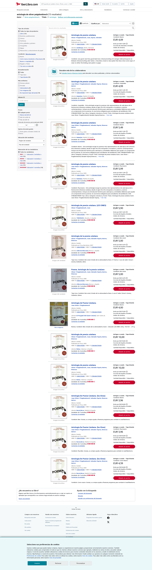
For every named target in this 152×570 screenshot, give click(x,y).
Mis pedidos (28, 527)
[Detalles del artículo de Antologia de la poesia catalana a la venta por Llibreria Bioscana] (59, 247)
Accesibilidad (69, 536)
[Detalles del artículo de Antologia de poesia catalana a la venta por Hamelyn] (59, 92)
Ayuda (131, 4)
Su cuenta (115, 4)
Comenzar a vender (129, 10)
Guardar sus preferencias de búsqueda (90, 498)
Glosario (80, 496)
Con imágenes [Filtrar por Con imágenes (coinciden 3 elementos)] (24, 90)
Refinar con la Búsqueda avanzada (70, 17)
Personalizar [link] (81, 563)
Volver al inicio (76, 509)
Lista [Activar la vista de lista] (74, 23)
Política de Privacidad (71, 527)
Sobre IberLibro (70, 517)
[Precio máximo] (31, 125)
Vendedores (108, 10)
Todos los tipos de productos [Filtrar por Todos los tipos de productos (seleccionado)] (28, 31)
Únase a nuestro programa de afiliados (53, 521)
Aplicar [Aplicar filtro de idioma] (21, 104)
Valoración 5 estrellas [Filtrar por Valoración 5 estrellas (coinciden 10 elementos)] (31, 167)
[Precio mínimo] (21, 125)
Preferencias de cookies (34, 556)
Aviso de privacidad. (55, 557)
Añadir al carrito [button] (124, 54)
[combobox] (61, 4)
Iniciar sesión (105, 4)
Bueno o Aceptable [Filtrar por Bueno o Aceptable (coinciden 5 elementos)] (26, 61)
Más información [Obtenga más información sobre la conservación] (31, 54)
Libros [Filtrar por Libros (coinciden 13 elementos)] (22, 33)
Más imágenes (58, 327)
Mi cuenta (27, 524)
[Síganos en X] (108, 522)
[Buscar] (85, 4)
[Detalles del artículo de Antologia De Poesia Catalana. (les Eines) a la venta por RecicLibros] (59, 407)
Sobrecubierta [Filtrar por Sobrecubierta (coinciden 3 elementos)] (24, 88)
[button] (133, 28)
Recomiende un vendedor (52, 525)
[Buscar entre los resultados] (91, 28)
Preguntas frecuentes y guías (94, 517)
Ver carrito (27, 530)
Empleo (68, 524)
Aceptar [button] (37, 563)
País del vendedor (24, 144)
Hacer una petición (24, 498)
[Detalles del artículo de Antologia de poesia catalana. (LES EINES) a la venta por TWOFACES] (59, 216)
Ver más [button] (109, 115)
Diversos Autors (77, 73)
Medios (68, 520)
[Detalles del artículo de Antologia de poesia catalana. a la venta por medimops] (59, 46)
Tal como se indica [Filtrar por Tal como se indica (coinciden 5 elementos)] (25, 66)
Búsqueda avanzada (23, 10)
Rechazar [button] (58, 563)
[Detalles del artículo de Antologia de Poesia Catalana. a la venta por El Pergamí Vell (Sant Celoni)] (59, 314)
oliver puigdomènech (32, 17)
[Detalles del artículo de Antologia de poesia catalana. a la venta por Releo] (59, 345)
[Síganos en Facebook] (108, 518)
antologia (53, 17)
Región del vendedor (25, 140)
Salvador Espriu (66, 73)
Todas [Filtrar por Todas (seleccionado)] (21, 72)
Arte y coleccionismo (86, 10)
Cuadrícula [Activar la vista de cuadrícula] (84, 23)
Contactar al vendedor (78, 52)
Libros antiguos (64, 10)
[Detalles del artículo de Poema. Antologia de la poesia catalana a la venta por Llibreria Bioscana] (59, 280)
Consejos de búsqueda (85, 493)
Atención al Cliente (91, 520)
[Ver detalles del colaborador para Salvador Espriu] (96, 238)
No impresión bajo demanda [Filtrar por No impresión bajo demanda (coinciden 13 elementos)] (29, 93)
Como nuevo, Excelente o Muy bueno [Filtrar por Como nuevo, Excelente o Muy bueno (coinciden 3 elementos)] (31, 59)
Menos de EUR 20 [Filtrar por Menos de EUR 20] (24, 115)
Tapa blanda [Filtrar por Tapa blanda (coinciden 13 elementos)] (24, 77)
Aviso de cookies (70, 533)
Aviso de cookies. (87, 556)
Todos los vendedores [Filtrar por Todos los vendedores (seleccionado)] (27, 152)
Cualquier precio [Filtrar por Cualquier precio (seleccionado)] (24, 112)
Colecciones (44, 10)
